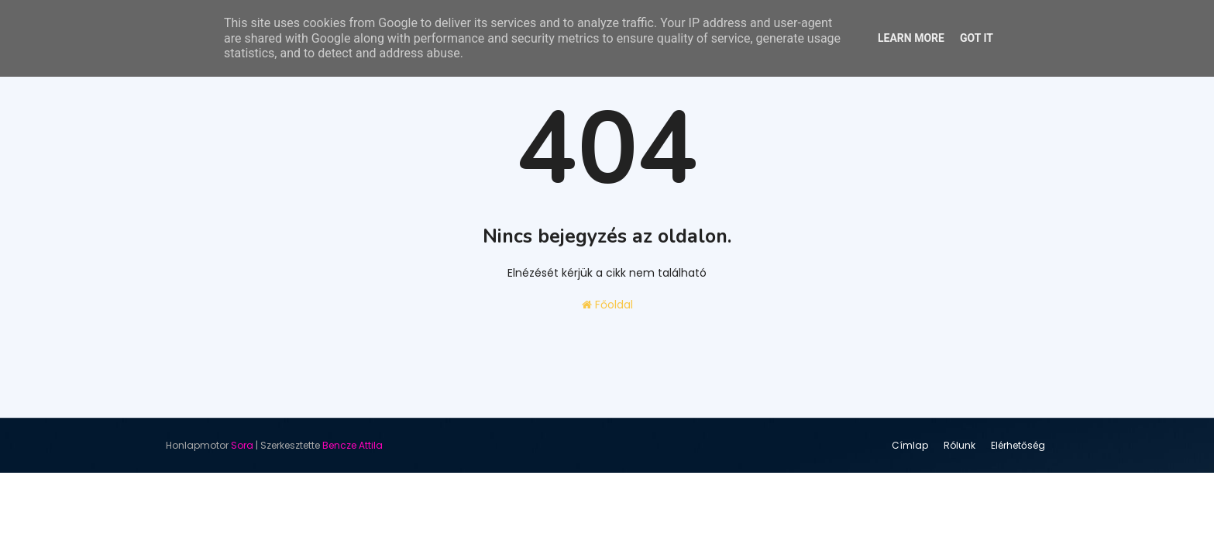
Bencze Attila (352, 445)
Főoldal (607, 304)
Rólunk (959, 445)
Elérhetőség (1018, 445)
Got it (976, 38)
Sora (242, 445)
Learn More (911, 38)
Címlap (910, 445)
